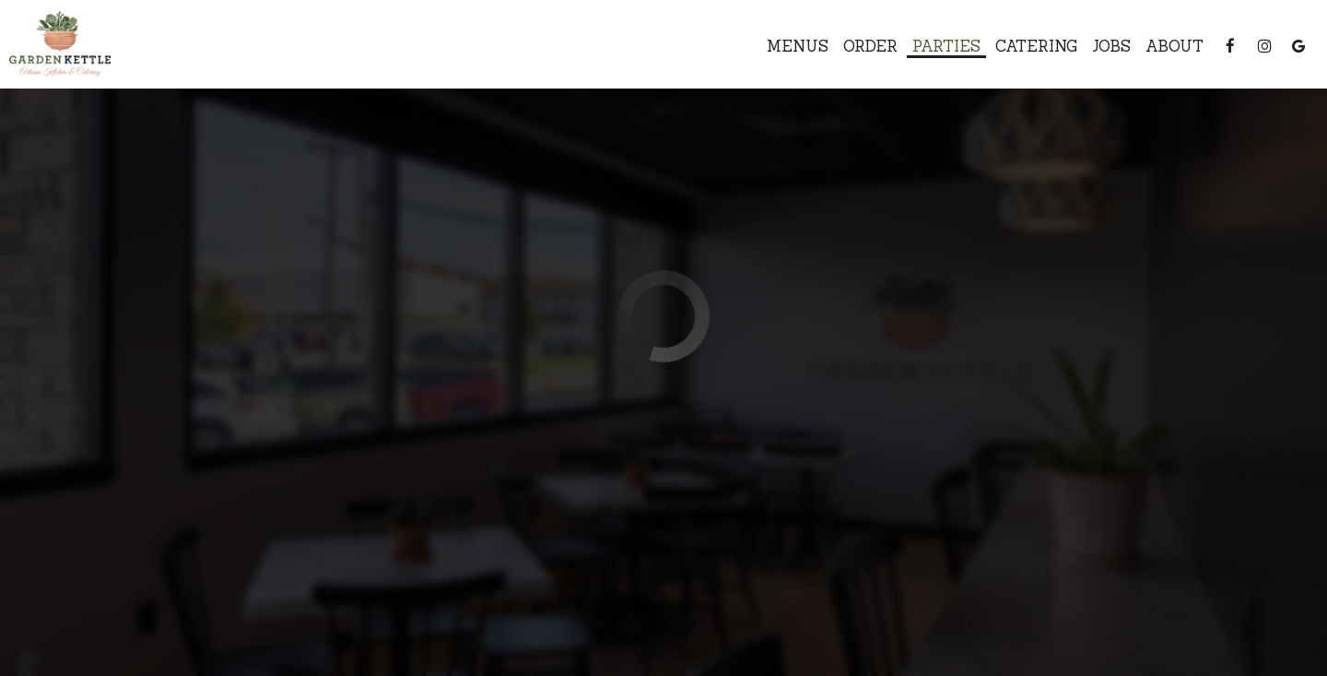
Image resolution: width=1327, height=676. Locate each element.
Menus (797, 46)
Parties (946, 46)
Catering (1036, 46)
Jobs (1111, 46)
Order (870, 46)
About (1174, 46)
